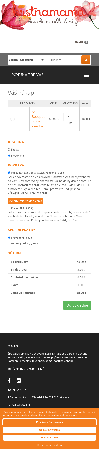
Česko (13, 150)
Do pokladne (77, 305)
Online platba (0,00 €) (23, 243)
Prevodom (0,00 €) (20, 237)
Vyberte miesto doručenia (25, 201)
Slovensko (16, 155)
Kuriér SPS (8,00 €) (20, 208)
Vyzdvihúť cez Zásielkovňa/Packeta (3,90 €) (36, 173)
